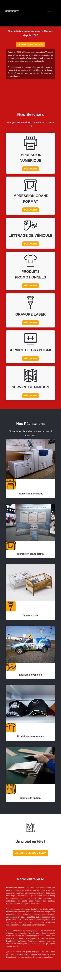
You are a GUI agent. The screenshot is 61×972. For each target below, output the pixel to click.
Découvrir (30, 169)
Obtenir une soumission (30, 44)
